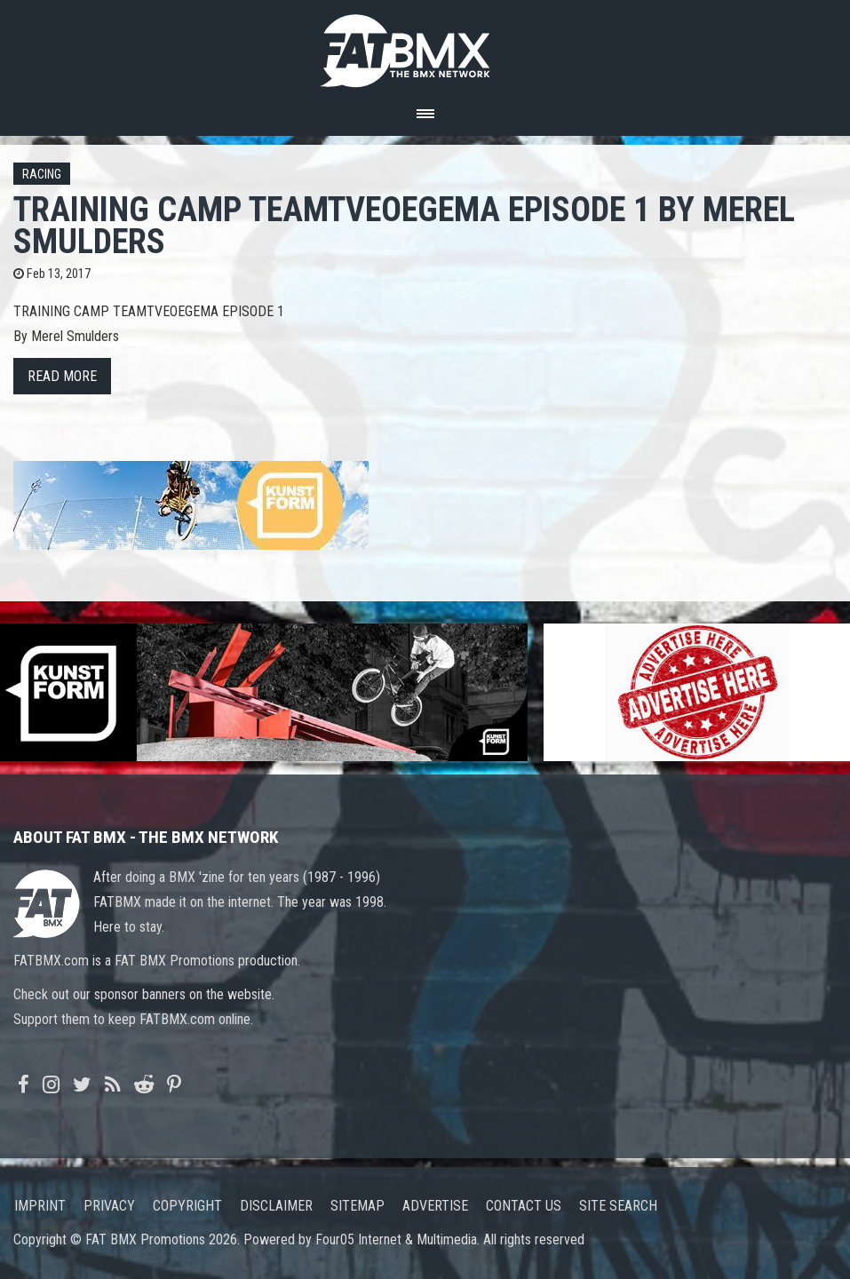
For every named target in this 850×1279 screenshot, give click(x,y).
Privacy (109, 1205)
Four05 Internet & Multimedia (396, 1239)
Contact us (523, 1205)
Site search (618, 1205)
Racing (41, 174)
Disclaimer (276, 1205)
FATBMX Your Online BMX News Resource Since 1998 (425, 45)
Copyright (187, 1205)
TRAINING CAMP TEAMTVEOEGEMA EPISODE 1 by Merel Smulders (404, 225)
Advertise (435, 1205)
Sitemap (357, 1205)
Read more (62, 376)
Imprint (40, 1205)
